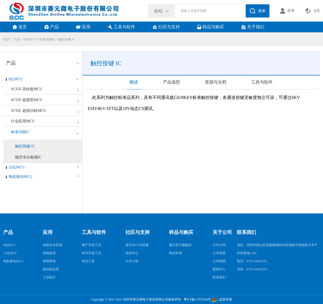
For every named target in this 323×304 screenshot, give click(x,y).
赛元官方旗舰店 (180, 245)
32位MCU (17, 167)
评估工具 (88, 261)
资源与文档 (215, 82)
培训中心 (131, 253)
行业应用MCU (23, 121)
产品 (17, 39)
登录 (291, 11)
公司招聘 (219, 261)
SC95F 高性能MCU (26, 89)
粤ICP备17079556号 (196, 299)
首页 (6, 39)
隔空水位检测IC (28, 157)
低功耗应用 (51, 269)
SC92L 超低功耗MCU (28, 111)
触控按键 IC (66, 39)
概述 (133, 82)
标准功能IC (47, 39)
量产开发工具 (91, 245)
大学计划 (131, 261)
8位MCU (30, 39)
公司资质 (219, 253)
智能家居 (49, 253)
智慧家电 (49, 261)
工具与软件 (262, 82)
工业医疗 (49, 277)
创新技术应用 (52, 245)
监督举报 (225, 299)
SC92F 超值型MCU (26, 100)
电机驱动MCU (20, 177)
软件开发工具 (91, 253)
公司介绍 (219, 245)
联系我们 (219, 277)
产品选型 (171, 82)
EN (317, 10)
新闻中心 (219, 269)
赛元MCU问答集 (137, 245)
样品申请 (175, 253)
